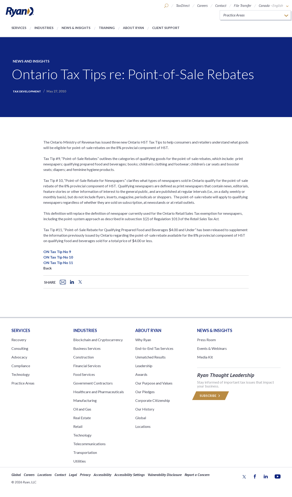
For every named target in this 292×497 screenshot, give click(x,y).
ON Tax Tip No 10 (58, 257)
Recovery (18, 339)
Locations (143, 426)
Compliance (20, 366)
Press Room (206, 339)
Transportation (85, 452)
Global (140, 418)
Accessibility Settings (129, 474)
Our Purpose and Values (153, 383)
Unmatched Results (150, 357)
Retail (77, 426)
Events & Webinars (212, 348)
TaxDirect (183, 5)
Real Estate (82, 418)
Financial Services (87, 366)
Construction (83, 357)
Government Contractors (93, 383)
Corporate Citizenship (152, 400)
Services (18, 28)
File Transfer (242, 5)
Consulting (19, 348)
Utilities (79, 461)
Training (107, 28)
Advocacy (19, 357)
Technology (20, 374)
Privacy (85, 474)
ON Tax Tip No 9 (57, 251)
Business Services (87, 348)
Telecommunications (89, 444)
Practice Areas (22, 383)
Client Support (166, 28)
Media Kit (205, 357)
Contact (220, 5)
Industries (43, 28)
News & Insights (76, 28)
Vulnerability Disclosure (165, 474)
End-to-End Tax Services (154, 348)
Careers (202, 5)
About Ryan (133, 28)
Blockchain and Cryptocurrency (98, 339)
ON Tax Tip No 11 (58, 262)
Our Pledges (145, 392)
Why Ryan (143, 339)
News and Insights (31, 61)
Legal (73, 474)
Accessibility (102, 474)
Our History (144, 409)
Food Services (84, 374)
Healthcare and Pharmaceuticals (98, 392)
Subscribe (211, 396)
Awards (141, 374)
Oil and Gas (82, 409)
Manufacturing (85, 400)
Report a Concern (197, 474)
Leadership (143, 366)
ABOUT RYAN (148, 330)
